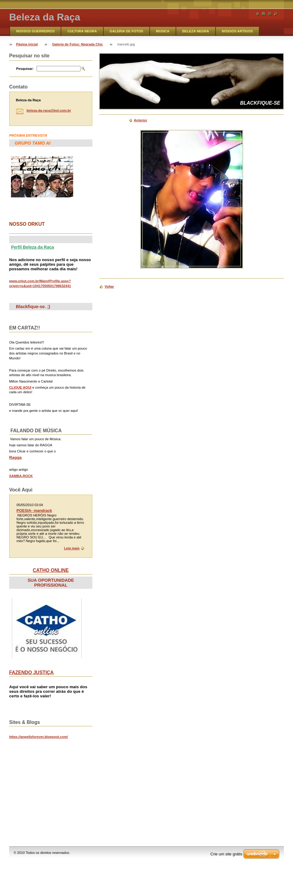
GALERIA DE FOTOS (126, 31)
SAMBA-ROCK (21, 476)
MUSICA (163, 31)
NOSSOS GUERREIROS (35, 31)
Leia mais (72, 548)
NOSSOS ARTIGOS (237, 31)
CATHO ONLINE (51, 570)
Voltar (109, 286)
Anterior (140, 120)
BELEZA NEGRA (195, 31)
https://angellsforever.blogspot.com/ (38, 737)
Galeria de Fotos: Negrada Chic (77, 44)
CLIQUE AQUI (20, 387)
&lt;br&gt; (55, 786)
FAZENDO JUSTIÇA (31, 672)
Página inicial (27, 44)
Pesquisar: (25, 68)
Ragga (15, 457)
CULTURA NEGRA (82, 31)
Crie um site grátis (226, 854)
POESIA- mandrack (34, 510)
